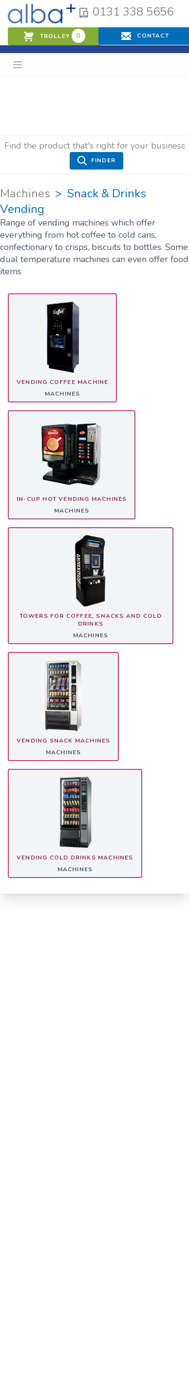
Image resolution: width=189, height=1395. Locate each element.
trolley (54, 36)
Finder (96, 161)
